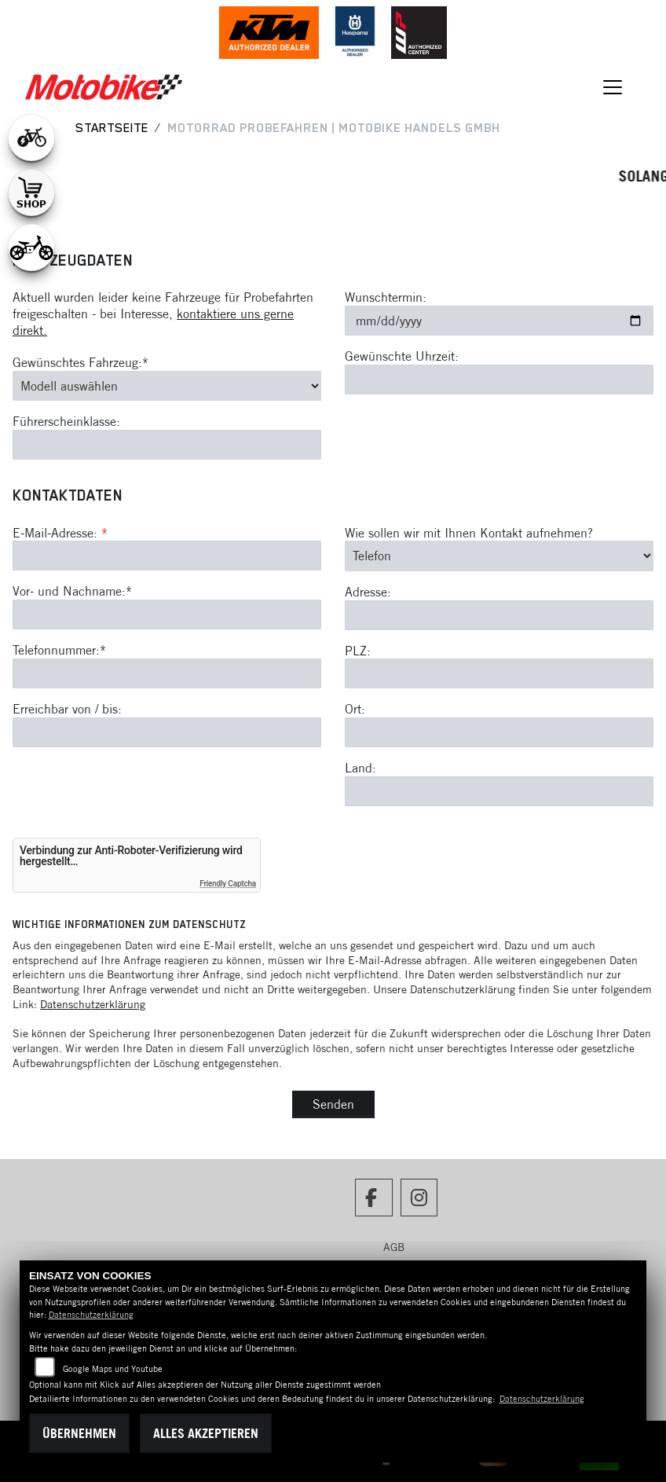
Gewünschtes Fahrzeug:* (80, 362)
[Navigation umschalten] (612, 87)
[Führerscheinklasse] (167, 445)
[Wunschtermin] (499, 321)
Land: (360, 768)
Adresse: (368, 592)
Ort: (355, 709)
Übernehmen (79, 1433)
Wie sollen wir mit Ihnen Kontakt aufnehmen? (469, 533)
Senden (333, 1104)
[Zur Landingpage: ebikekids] (31, 247)
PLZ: (358, 650)
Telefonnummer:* (59, 650)
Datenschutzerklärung (92, 1004)
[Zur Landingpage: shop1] (31, 192)
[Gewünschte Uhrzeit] (499, 379)
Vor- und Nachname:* (72, 591)
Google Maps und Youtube (113, 1368)
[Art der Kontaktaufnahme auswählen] (499, 555)
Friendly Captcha (227, 883)
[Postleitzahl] (499, 673)
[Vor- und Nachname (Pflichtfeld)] (167, 614)
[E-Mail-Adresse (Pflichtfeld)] (167, 555)
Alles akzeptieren (205, 1433)
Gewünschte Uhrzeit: (402, 356)
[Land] (499, 791)
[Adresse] (499, 615)
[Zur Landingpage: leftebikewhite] (31, 137)
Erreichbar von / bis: (67, 709)
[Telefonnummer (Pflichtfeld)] (167, 673)
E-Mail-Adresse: (60, 533)
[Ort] (499, 732)
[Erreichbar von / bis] (167, 732)
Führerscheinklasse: (66, 421)
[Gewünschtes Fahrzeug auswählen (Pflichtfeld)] (167, 386)
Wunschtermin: (385, 297)
